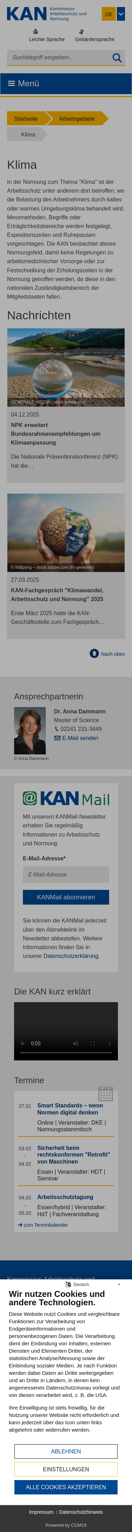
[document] (66, 1366)
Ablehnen (66, 1451)
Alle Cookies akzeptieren (66, 1487)
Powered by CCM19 (65, 1525)
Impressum (41, 1512)
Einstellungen (66, 1469)
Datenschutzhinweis (81, 1512)
